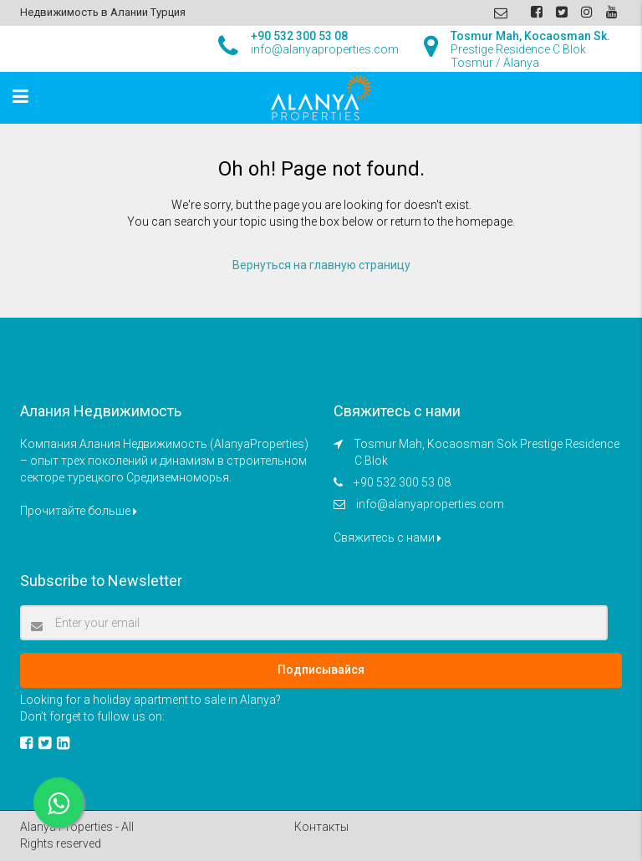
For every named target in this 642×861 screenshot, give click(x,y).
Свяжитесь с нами (387, 537)
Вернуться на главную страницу (321, 265)
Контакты (321, 826)
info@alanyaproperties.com (430, 504)
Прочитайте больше (78, 510)
